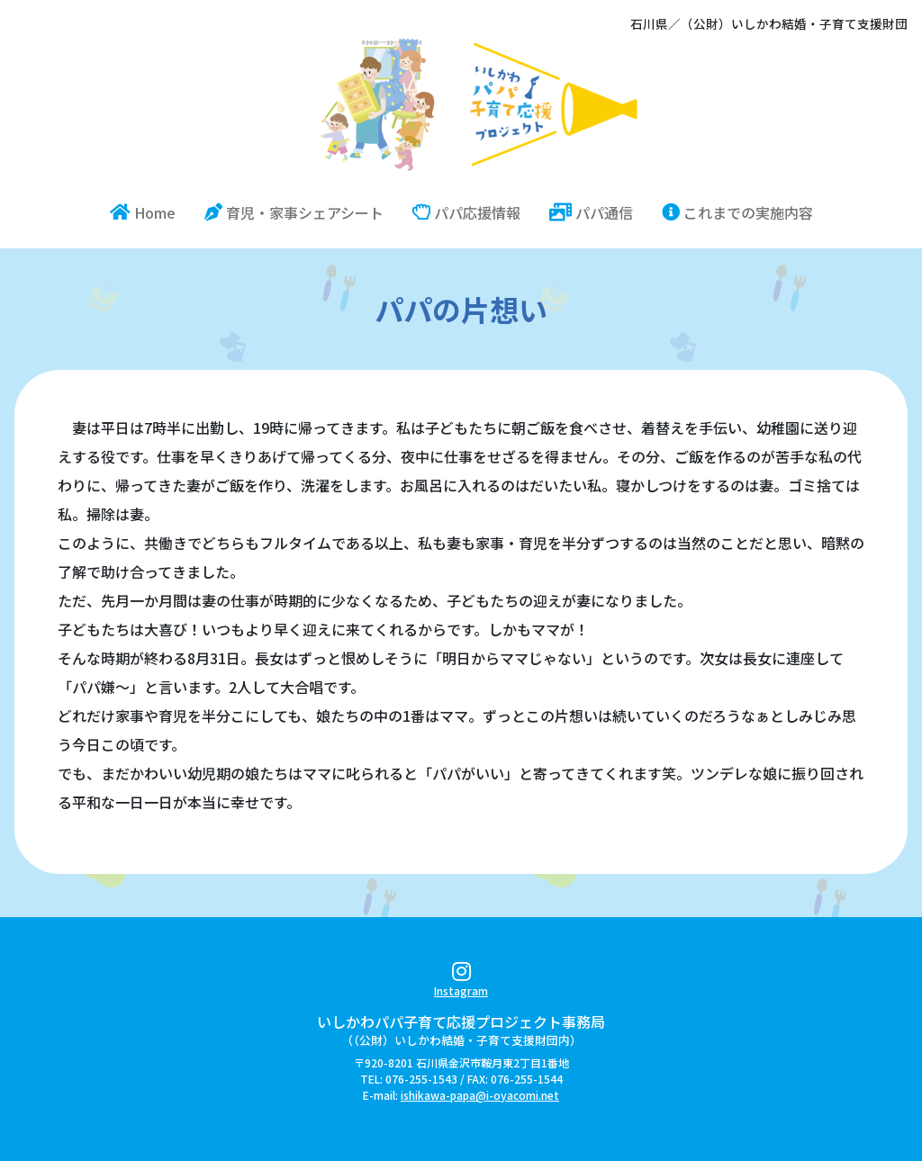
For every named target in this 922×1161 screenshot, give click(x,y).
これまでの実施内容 (737, 212)
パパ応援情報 (466, 212)
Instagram (461, 982)
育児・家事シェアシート (294, 212)
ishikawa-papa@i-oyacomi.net (480, 1094)
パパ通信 (591, 212)
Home (150, 212)
